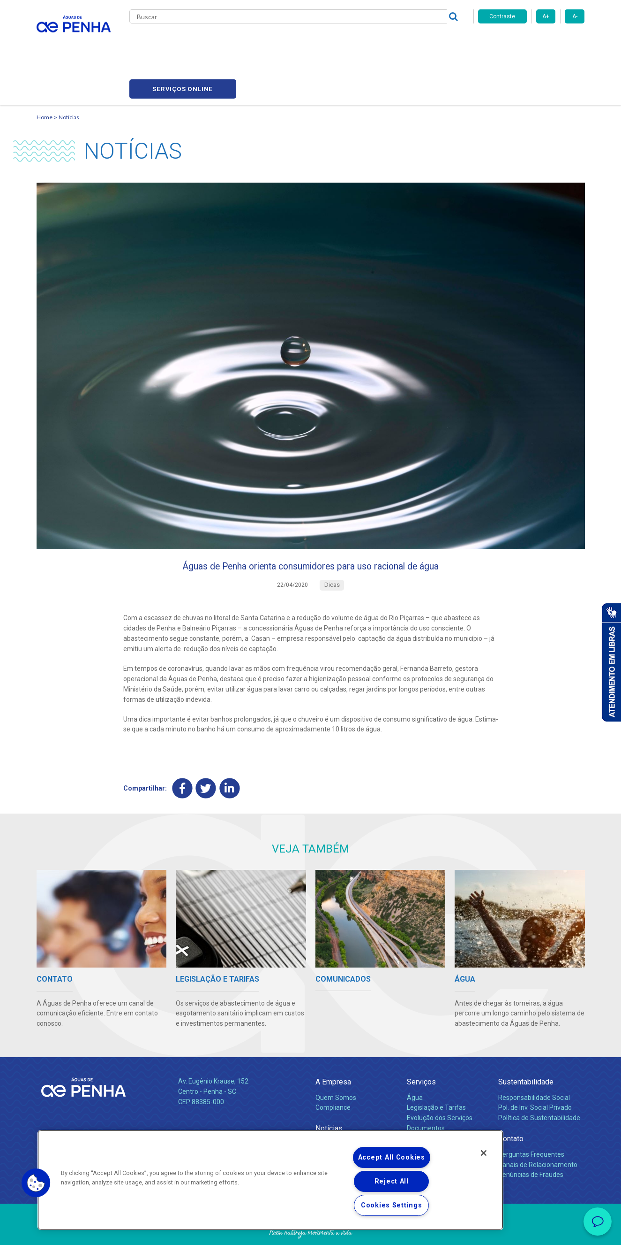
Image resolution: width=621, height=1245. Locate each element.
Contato (511, 1100)
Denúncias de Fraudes (530, 1136)
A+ (545, 16)
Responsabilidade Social (534, 1058)
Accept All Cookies (391, 1157)
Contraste (502, 16)
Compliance (333, 1069)
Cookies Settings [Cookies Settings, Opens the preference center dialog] (391, 1205)
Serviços (421, 1043)
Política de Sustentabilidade (539, 1079)
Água (415, 1058)
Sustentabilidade (526, 1043)
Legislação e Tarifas (436, 1069)
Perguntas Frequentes (531, 1115)
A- (574, 16)
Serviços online (531, 42)
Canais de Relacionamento (537, 1126)
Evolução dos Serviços (439, 1079)
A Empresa (333, 1043)
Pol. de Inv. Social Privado (535, 1069)
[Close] (483, 1153)
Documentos (426, 1089)
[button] (36, 1183)
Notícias (69, 73)
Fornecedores (397, 42)
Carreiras (347, 42)
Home (44, 73)
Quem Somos (335, 1058)
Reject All (391, 1181)
